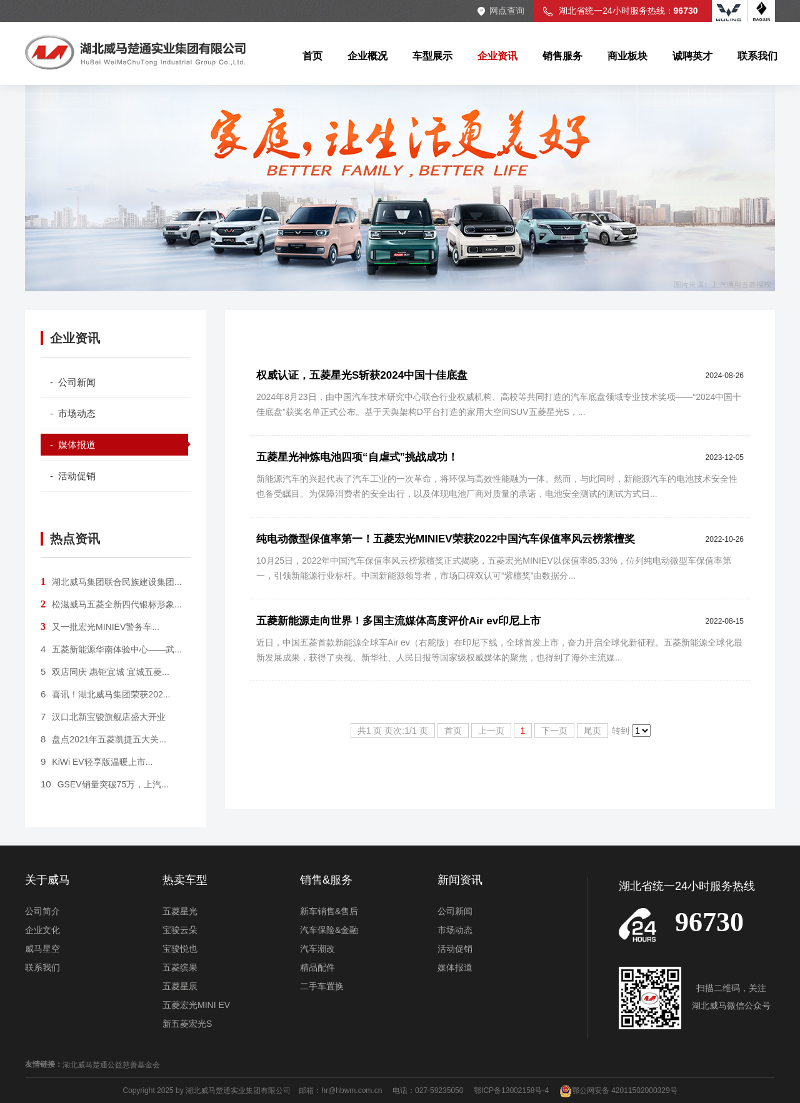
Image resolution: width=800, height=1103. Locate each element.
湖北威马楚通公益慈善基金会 (111, 1065)
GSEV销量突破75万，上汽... (105, 784)
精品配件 (317, 967)
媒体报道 (455, 967)
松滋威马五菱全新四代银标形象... (111, 604)
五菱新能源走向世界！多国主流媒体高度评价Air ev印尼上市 (398, 621)
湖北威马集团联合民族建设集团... (111, 582)
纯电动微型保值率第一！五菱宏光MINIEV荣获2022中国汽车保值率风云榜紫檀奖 (445, 539)
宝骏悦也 (180, 949)
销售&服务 (326, 880)
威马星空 (42, 949)
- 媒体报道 (73, 444)
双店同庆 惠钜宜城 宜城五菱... (105, 672)
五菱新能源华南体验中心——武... (111, 649)
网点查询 (506, 11)
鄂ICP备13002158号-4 (511, 1090)
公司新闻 (455, 911)
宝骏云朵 (180, 930)
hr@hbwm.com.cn (352, 1090)
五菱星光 (180, 911)
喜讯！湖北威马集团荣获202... (105, 694)
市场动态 (455, 930)
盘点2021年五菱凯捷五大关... (103, 739)
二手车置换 (322, 986)
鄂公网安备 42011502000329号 (618, 1090)
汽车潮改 (317, 949)
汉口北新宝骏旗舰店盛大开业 (103, 717)
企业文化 (42, 930)
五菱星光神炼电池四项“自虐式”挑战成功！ (357, 457)
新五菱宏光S (187, 1024)
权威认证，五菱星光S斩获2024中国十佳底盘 (362, 375)
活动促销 (455, 949)
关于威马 (47, 880)
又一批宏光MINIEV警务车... (100, 627)
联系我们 (42, 967)
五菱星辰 (180, 986)
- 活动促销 (73, 476)
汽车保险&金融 (329, 930)
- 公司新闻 (73, 382)
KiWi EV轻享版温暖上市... (96, 762)
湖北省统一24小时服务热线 (687, 886)
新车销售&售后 (329, 911)
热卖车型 (185, 880)
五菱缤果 (180, 967)
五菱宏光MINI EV (196, 1005)
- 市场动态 (73, 413)
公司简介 (42, 911)
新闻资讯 (460, 880)
